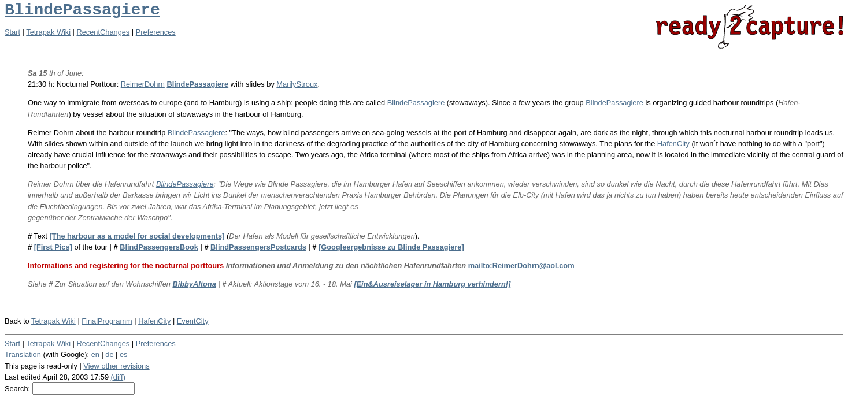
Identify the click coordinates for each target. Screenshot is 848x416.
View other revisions (116, 366)
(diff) (118, 377)
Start (12, 32)
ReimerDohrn (143, 84)
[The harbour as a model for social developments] (136, 236)
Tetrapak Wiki (48, 32)
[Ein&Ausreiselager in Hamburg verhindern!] (432, 284)
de (109, 354)
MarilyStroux (296, 84)
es (124, 354)
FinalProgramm (107, 321)
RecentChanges (103, 32)
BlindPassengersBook (159, 247)
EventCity (193, 321)
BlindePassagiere (82, 10)
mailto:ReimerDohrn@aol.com (521, 265)
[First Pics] (53, 247)
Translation (23, 354)
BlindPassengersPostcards (258, 247)
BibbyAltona (194, 284)
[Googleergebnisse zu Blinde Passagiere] (391, 247)
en (95, 354)
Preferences (156, 32)
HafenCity (673, 143)
